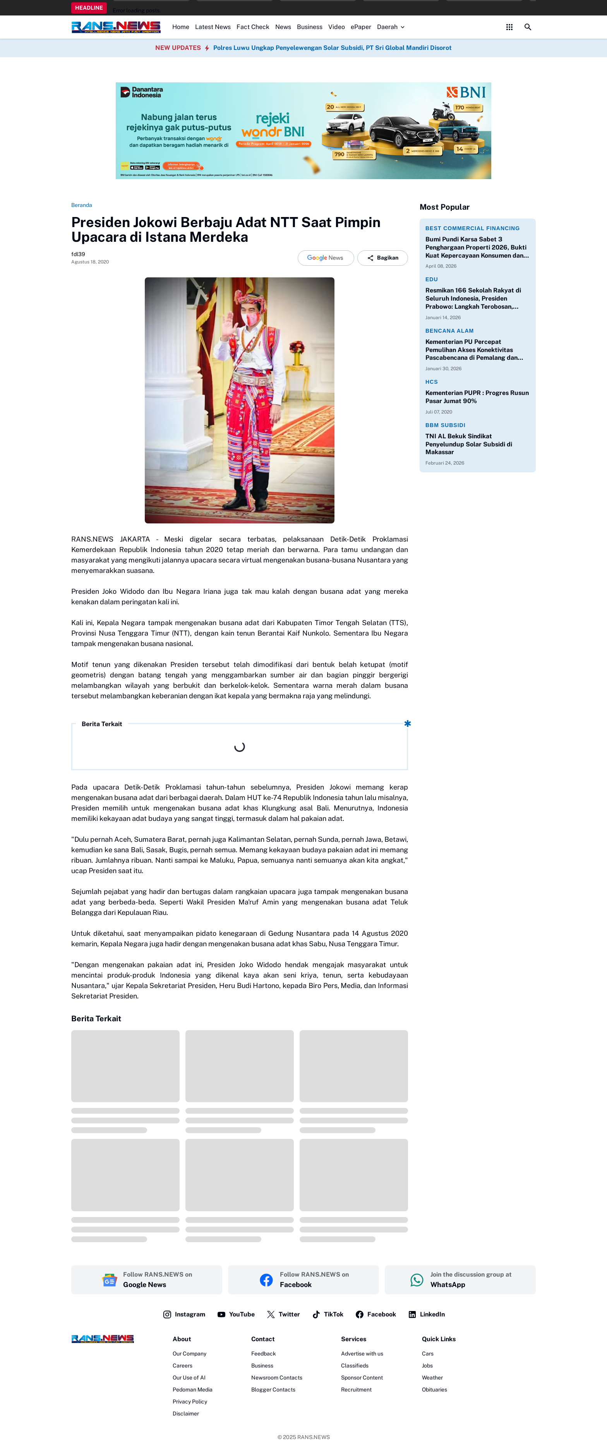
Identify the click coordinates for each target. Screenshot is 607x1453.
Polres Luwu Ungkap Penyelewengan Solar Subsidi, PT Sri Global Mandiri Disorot (332, 47)
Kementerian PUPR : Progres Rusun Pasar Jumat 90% (477, 397)
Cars (428, 1353)
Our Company (189, 1353)
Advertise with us (362, 1353)
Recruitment (356, 1389)
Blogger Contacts (273, 1389)
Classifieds (355, 1365)
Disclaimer (186, 1413)
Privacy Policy (190, 1401)
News (283, 27)
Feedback (263, 1353)
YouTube (236, 1314)
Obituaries (434, 1389)
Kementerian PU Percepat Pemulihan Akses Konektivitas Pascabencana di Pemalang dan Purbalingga (471, 350)
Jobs (427, 1365)
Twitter (283, 1314)
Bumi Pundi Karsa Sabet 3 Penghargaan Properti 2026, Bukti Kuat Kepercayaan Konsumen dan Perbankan (475, 248)
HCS (431, 382)
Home (180, 27)
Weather (432, 1377)
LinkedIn (426, 1314)
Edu (431, 279)
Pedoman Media (193, 1389)
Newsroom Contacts (276, 1377)
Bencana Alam (449, 331)
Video (336, 27)
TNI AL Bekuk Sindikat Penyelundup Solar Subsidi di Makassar (468, 444)
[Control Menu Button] (509, 27)
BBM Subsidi (445, 425)
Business (309, 27)
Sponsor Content (362, 1377)
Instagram (184, 1314)
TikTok (327, 1314)
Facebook (375, 1314)
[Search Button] (528, 27)
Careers (182, 1365)
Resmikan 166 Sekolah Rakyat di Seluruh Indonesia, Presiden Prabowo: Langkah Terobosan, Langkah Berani (473, 299)
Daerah (391, 27)
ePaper (361, 27)
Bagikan (382, 258)
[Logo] (102, 1339)
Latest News (213, 27)
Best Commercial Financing (472, 228)
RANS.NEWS (313, 1437)
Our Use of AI (189, 1377)
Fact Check (253, 27)
